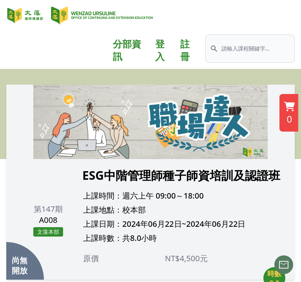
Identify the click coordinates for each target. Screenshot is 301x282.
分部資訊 (127, 50)
